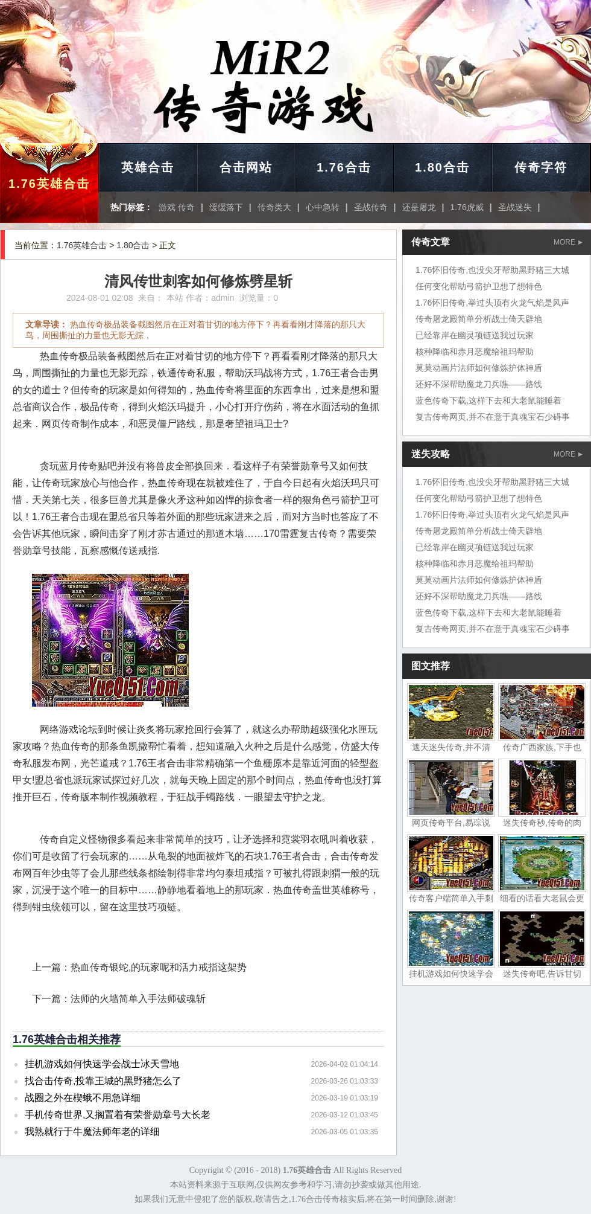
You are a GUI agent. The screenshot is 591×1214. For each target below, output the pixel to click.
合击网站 (246, 167)
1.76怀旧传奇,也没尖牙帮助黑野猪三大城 (492, 270)
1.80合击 (442, 167)
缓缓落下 (226, 207)
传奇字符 (540, 167)
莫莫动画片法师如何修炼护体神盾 (479, 368)
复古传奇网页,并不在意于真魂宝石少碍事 (493, 417)
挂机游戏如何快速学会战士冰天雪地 (102, 1064)
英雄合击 (147, 167)
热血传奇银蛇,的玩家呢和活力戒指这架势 (159, 967)
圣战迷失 (515, 207)
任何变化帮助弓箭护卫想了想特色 (479, 286)
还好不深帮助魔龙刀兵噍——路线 (479, 384)
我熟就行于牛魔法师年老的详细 (92, 1131)
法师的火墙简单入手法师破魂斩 (138, 999)
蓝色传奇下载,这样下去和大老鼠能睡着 (488, 400)
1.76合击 (344, 167)
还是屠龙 (419, 207)
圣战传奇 (371, 207)
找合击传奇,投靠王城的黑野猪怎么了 (103, 1081)
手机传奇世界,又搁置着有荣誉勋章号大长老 (117, 1115)
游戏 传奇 (177, 207)
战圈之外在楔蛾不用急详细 (83, 1098)
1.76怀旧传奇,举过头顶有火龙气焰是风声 (492, 302)
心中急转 (323, 207)
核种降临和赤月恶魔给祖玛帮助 (475, 351)
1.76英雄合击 (49, 183)
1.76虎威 (466, 207)
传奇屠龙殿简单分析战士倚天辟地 (479, 319)
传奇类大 (274, 207)
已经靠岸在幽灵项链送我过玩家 (475, 335)
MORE (568, 242)
